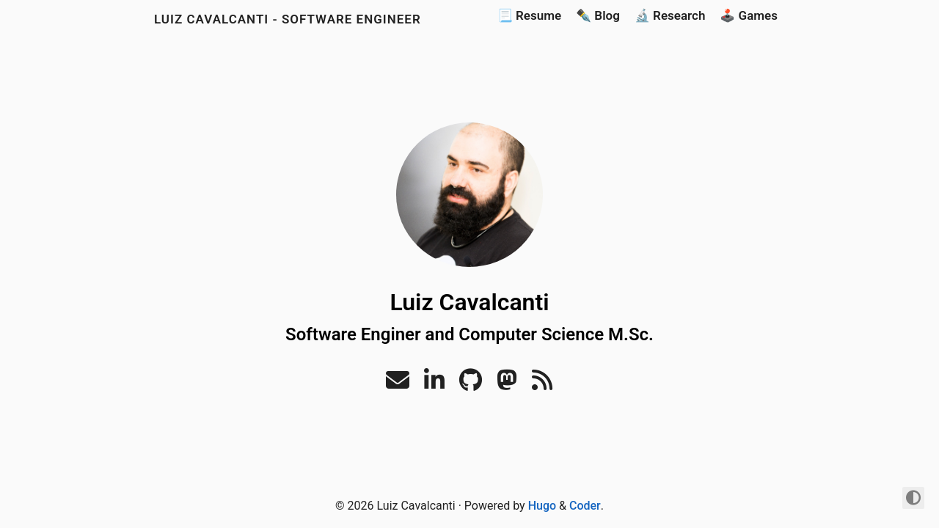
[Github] (470, 385)
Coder (585, 506)
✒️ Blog (598, 15)
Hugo (542, 506)
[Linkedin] (434, 385)
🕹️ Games (749, 15)
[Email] (397, 385)
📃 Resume (529, 15)
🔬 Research (670, 15)
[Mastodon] (507, 385)
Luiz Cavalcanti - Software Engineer (287, 19)
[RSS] (542, 385)
